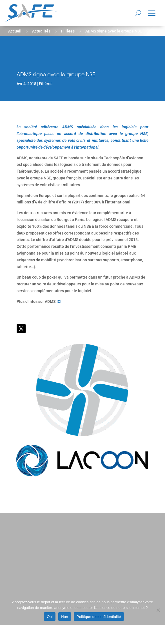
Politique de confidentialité (99, 617)
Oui (50, 617)
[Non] (158, 610)
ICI (59, 301)
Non (64, 617)
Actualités (41, 31)
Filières (68, 31)
